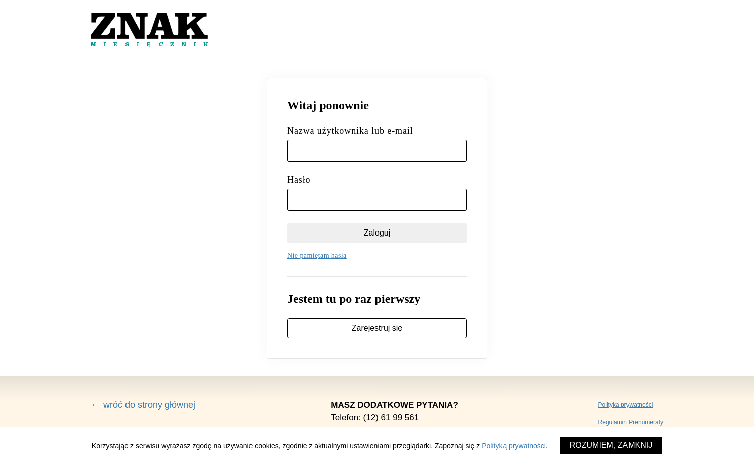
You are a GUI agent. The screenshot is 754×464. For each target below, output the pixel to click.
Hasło (299, 180)
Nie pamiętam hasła (317, 255)
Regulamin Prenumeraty (630, 422)
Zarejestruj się (377, 328)
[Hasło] (377, 200)
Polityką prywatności (514, 446)
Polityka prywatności (625, 404)
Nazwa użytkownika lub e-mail (350, 131)
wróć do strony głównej (149, 405)
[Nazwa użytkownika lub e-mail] (377, 151)
